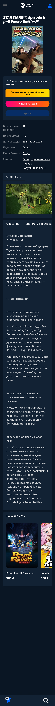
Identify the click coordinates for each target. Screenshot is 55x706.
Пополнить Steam (27, 103)
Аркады (28, 163)
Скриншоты (14, 176)
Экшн (26, 159)
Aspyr (26, 147)
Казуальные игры (34, 168)
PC (24, 135)
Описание (12, 223)
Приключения (40, 159)
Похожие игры (15, 516)
